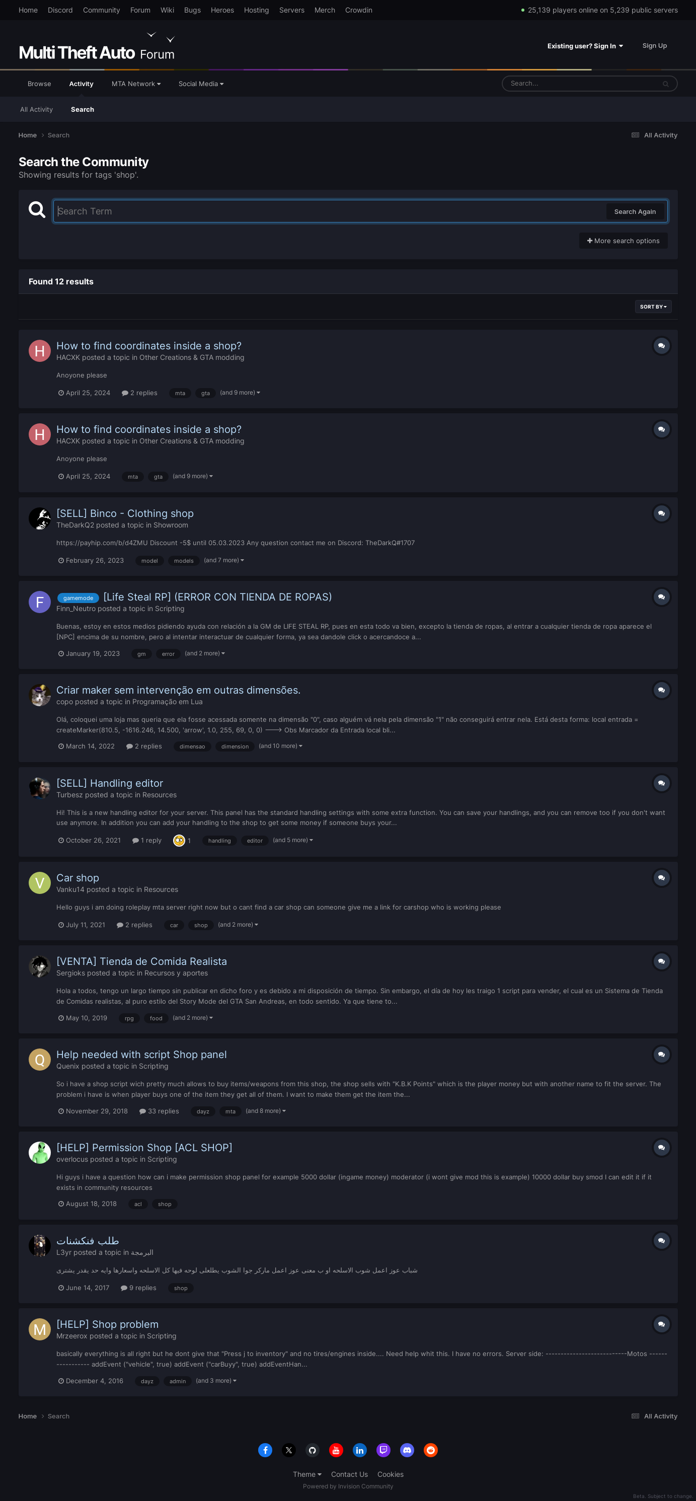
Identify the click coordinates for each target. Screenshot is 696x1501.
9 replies (139, 1288)
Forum (140, 10)
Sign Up (655, 45)
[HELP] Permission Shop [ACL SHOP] (144, 1148)
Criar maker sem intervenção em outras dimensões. (178, 690)
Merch (325, 10)
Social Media (201, 84)
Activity (81, 88)
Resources (159, 794)
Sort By (653, 307)
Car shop (77, 878)
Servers (291, 10)
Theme (307, 1474)
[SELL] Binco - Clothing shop (125, 513)
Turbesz (69, 794)
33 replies (159, 1111)
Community (101, 10)
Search (82, 109)
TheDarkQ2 (75, 524)
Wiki (167, 10)
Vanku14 (70, 889)
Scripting (170, 608)
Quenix (68, 1066)
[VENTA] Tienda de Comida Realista (141, 961)
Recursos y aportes (176, 972)
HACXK (68, 357)
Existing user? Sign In (585, 46)
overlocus (72, 1159)
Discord (60, 10)
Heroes (222, 10)
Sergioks (70, 972)
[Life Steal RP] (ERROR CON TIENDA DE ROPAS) (217, 597)
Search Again (635, 211)
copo (64, 701)
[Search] (552, 84)
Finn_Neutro (76, 608)
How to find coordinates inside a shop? (149, 346)
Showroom (170, 524)
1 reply (147, 840)
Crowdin (358, 10)
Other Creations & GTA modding (192, 357)
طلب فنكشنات (87, 1241)
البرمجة (142, 1252)
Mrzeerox (72, 1335)
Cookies (390, 1474)
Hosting (256, 10)
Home (28, 10)
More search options (623, 241)
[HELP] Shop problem (107, 1324)
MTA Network (136, 84)
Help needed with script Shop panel (141, 1054)
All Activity (36, 109)
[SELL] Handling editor (109, 783)
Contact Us (349, 1474)
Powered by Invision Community (348, 1486)
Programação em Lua (167, 701)
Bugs (192, 10)
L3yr (63, 1252)
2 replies (140, 393)
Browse (39, 84)
